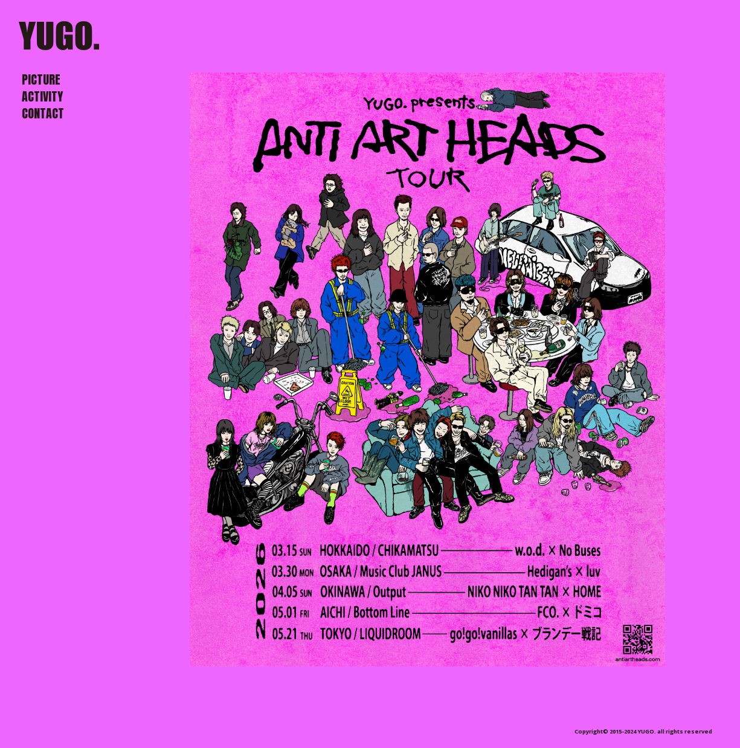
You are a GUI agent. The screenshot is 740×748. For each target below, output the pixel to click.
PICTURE (41, 79)
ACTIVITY (42, 96)
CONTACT (43, 113)
